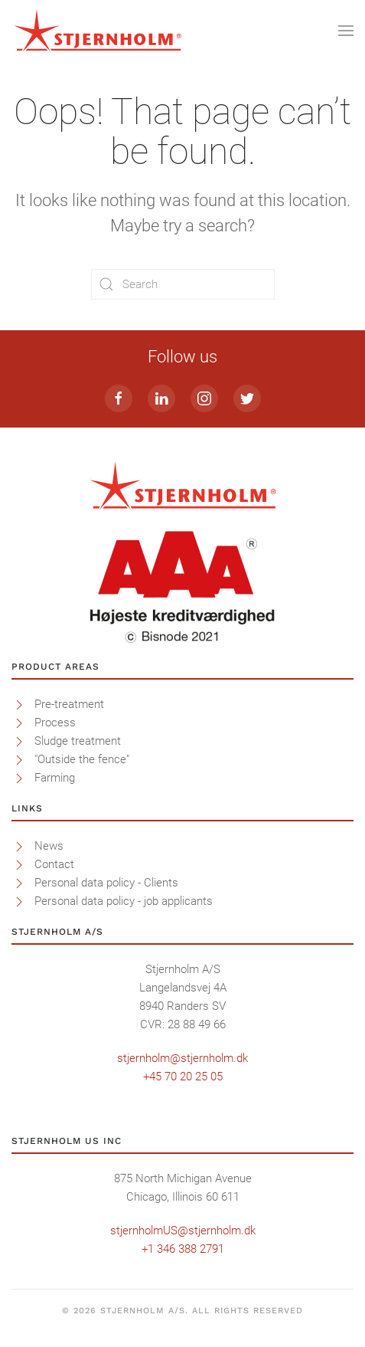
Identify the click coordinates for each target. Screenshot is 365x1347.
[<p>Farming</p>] (19, 778)
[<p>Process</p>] (19, 722)
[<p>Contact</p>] (19, 864)
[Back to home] (97, 30)
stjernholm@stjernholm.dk (182, 1058)
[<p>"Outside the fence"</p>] (19, 759)
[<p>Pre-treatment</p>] (19, 704)
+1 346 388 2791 (183, 1249)
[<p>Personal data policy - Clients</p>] (19, 883)
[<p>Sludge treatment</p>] (19, 741)
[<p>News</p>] (19, 846)
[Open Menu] (346, 30)
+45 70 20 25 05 (183, 1076)
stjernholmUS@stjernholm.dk (183, 1230)
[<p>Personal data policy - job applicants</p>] (19, 901)
